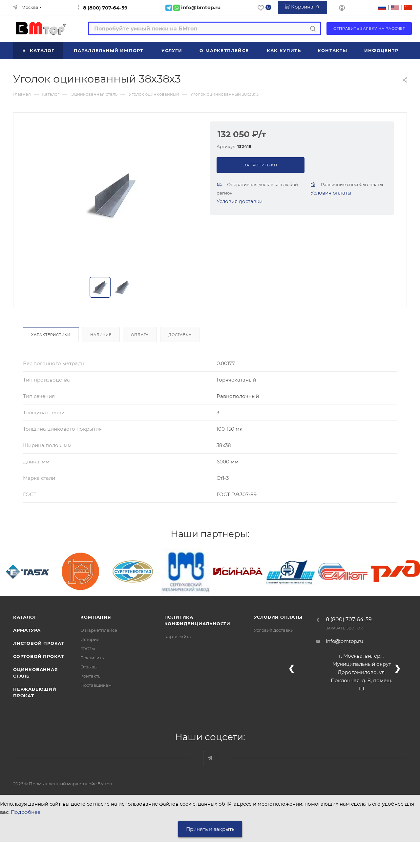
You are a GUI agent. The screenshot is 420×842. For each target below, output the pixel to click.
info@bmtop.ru (344, 641)
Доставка (179, 334)
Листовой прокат (38, 643)
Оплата (140, 334)
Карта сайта (177, 636)
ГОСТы (87, 648)
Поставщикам (96, 685)
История (89, 639)
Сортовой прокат (38, 656)
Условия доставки (239, 201)
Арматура (26, 630)
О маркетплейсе (98, 630)
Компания (95, 617)
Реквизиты (92, 657)
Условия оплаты (330, 193)
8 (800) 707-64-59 (105, 8)
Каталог (25, 617)
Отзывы (88, 666)
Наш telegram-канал (210, 758)
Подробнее (25, 812)
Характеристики (51, 334)
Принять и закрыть (210, 829)
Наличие (101, 334)
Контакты (90, 676)
